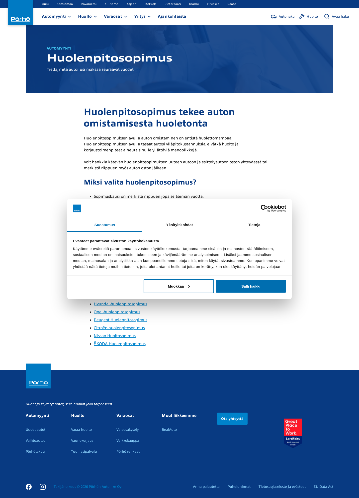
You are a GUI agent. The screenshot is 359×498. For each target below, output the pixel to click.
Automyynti (54, 16)
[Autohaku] (283, 16)
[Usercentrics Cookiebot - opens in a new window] (264, 208)
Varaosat (113, 16)
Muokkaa (179, 286)
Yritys (140, 16)
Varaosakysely (127, 430)
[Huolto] (308, 16)
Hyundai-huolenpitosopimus (120, 304)
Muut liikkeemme (179, 415)
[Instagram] (43, 486)
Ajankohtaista (172, 16)
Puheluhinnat (239, 487)
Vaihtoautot (35, 440)
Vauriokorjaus (82, 440)
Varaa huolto (81, 430)
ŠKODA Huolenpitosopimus (120, 344)
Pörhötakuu (35, 451)
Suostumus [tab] (104, 224)
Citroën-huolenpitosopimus (119, 328)
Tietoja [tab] (254, 224)
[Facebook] (29, 486)
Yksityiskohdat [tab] (179, 224)
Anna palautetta (206, 487)
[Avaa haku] (336, 16)
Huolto (85, 16)
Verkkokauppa (127, 440)
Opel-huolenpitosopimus (117, 312)
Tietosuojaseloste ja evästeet (282, 487)
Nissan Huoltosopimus (115, 336)
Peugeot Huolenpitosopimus (120, 320)
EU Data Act (323, 487)
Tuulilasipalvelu (84, 451)
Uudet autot (35, 430)
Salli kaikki (251, 286)
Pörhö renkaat (128, 451)
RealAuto (169, 430)
